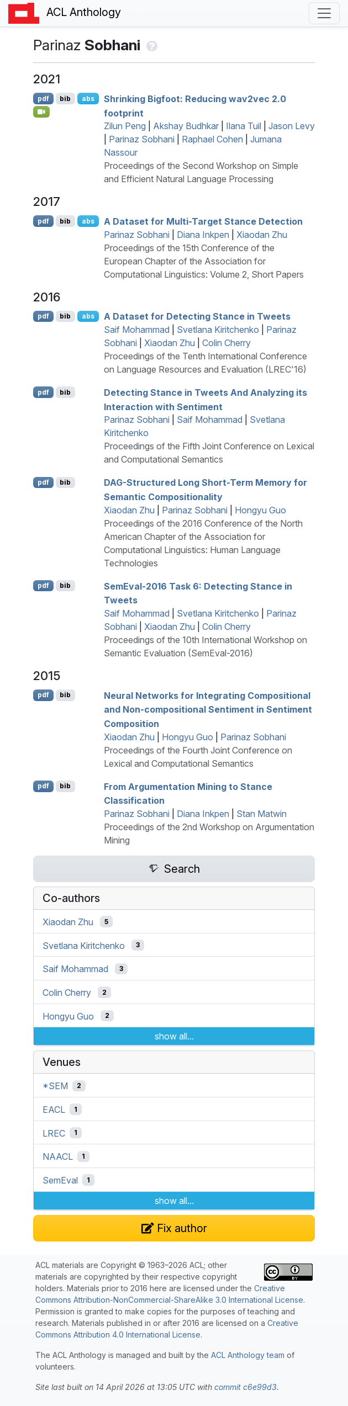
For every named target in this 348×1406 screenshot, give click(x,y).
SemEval (60, 1180)
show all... (174, 1036)
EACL (54, 1109)
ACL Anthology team (247, 1355)
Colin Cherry (226, 342)
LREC (54, 1132)
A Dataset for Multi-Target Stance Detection (203, 221)
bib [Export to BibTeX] (65, 98)
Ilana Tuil (243, 125)
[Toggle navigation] (324, 13)
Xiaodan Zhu (261, 234)
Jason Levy (291, 125)
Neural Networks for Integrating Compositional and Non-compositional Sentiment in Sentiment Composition (208, 709)
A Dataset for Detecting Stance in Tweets (197, 316)
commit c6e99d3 (245, 1387)
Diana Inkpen (203, 234)
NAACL (58, 1156)
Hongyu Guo (260, 510)
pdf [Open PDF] (43, 98)
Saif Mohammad (137, 329)
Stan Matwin (261, 813)
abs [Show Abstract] (88, 98)
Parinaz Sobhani (142, 139)
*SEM (55, 1085)
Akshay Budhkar (186, 125)
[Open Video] (41, 111)
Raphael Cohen (212, 139)
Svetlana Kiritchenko (218, 329)
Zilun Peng (125, 125)
